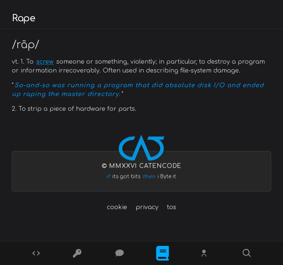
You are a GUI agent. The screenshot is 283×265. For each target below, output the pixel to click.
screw (44, 62)
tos (171, 207)
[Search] (247, 253)
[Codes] (36, 253)
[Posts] (120, 253)
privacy (147, 207)
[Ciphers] (78, 253)
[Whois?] (205, 253)
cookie (117, 207)
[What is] (162, 253)
